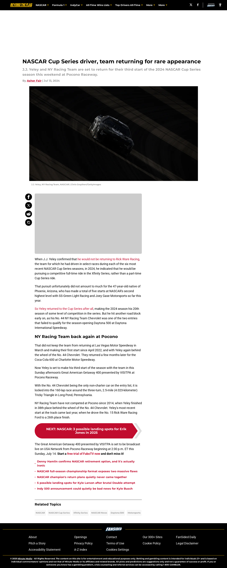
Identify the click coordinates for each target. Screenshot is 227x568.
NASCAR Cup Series (59, 512)
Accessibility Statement (45, 549)
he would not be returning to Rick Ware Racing (108, 259)
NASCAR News (99, 512)
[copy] (28, 222)
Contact (111, 537)
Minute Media (25, 558)
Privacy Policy (83, 543)
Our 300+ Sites (152, 537)
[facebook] (197, 4)
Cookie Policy (152, 543)
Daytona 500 (117, 512)
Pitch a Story (37, 543)
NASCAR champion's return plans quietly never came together (82, 477)
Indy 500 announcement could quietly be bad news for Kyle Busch (85, 488)
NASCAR (40, 512)
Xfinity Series (80, 512)
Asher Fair (34, 80)
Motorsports (134, 512)
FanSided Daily (186, 537)
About (33, 537)
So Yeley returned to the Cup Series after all (64, 308)
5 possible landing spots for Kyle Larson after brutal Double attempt (86, 482)
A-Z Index (80, 549)
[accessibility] (220, 4)
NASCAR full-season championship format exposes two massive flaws (87, 471)
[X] (190, 4)
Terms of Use (115, 543)
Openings (80, 537)
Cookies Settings (117, 549)
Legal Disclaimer (187, 543)
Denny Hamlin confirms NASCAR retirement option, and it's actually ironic (86, 463)
